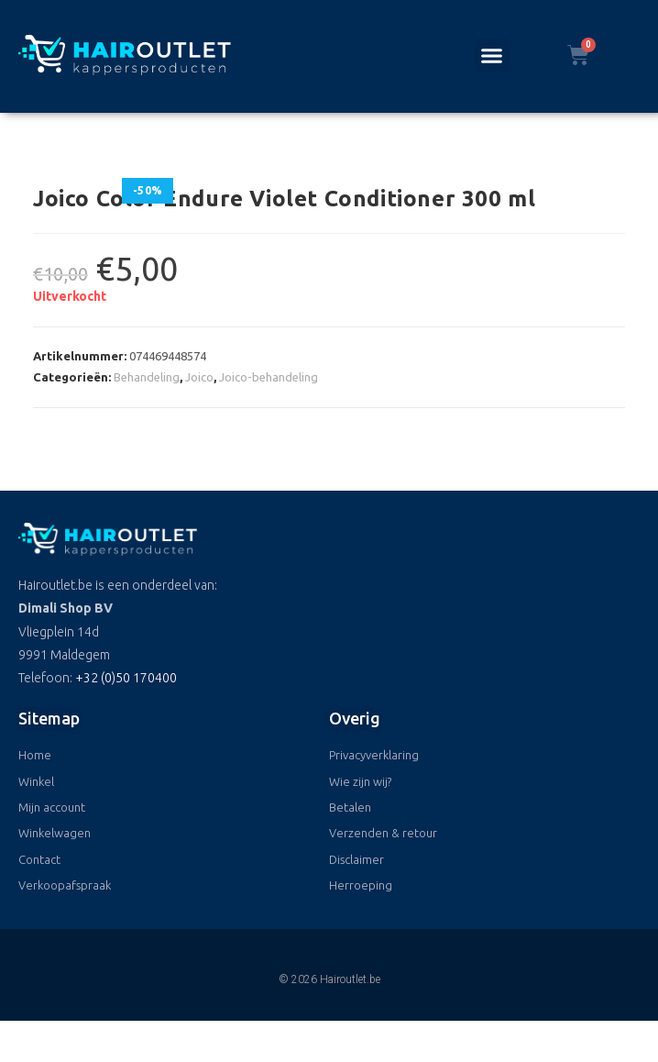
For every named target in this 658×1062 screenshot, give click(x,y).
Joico (199, 377)
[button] (492, 55)
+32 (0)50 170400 (126, 677)
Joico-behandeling (268, 377)
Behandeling (147, 377)
